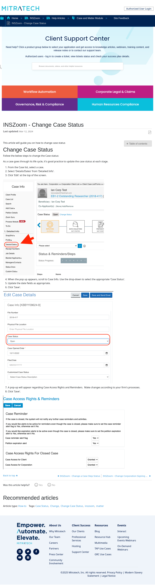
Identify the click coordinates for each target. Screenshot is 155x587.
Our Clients (78, 531)
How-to (22, 506)
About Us (55, 525)
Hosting (76, 546)
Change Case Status (72, 506)
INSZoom (33, 18)
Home (13, 18)
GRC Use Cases (103, 554)
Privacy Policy (114, 572)
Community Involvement (56, 561)
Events (121, 525)
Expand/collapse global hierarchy (2, 18)
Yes (41, 485)
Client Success (81, 525)
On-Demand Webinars (124, 547)
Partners (54, 548)
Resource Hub (102, 537)
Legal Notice (109, 575)
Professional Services (79, 538)
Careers (53, 542)
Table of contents (138, 143)
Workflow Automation (39, 92)
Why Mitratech (57, 531)
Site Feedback (121, 18)
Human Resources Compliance (115, 104)
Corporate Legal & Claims (115, 92)
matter (100, 506)
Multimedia (101, 542)
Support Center (80, 552)
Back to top (9, 475)
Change (54, 506)
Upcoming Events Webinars (126, 538)
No (53, 485)
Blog (97, 531)
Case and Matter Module (88, 18)
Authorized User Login (138, 8)
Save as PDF (149, 132)
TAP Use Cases (103, 548)
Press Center (56, 554)
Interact (121, 531)
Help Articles (56, 18)
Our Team (54, 537)
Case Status (41, 506)
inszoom (89, 506)
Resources (101, 525)
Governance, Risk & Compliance (39, 104)
